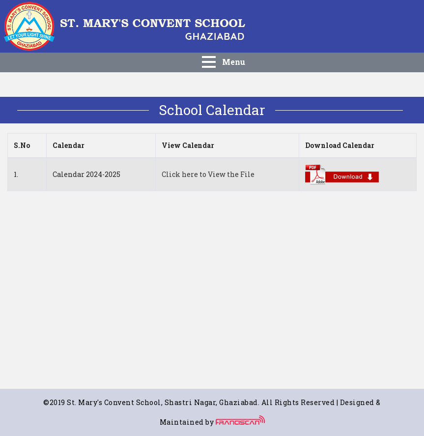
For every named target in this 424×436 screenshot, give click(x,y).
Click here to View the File (208, 174)
